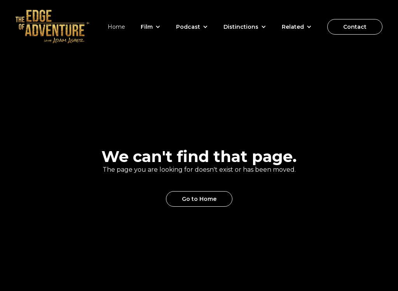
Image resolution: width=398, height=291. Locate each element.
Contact (355, 26)
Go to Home (199, 198)
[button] (150, 26)
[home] (52, 27)
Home (116, 26)
